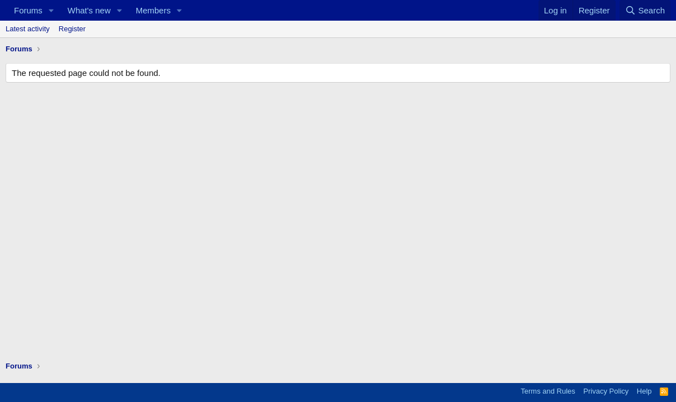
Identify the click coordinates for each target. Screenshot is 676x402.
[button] (51, 10)
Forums (28, 10)
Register (72, 29)
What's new (89, 10)
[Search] (645, 10)
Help (644, 391)
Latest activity (28, 29)
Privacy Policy (605, 391)
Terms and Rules (548, 391)
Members (153, 10)
